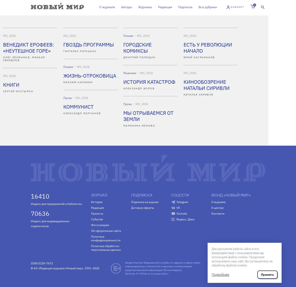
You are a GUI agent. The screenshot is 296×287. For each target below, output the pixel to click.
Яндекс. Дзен (185, 219)
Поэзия (128, 35)
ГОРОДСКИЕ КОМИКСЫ (137, 47)
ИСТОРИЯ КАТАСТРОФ (149, 82)
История (96, 202)
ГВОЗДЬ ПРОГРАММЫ (88, 44)
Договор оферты (142, 208)
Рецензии (129, 73)
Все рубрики (208, 7)
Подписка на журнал (145, 202)
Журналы (145, 7)
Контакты (217, 213)
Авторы (126, 7)
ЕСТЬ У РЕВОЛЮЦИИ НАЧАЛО (208, 47)
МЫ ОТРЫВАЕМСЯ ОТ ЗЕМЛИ (148, 116)
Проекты (97, 213)
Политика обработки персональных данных (106, 248)
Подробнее (220, 275)
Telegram (182, 202)
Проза (67, 98)
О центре (217, 208)
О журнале (107, 7)
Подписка (185, 7)
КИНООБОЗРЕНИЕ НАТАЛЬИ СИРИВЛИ (207, 85)
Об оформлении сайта (106, 231)
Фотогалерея (100, 225)
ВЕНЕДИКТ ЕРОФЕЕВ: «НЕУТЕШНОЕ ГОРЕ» (28, 47)
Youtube (181, 213)
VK (178, 208)
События (97, 219)
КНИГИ (11, 84)
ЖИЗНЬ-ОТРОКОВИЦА (89, 75)
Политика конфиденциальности (105, 238)
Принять (267, 275)
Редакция (165, 7)
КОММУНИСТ (78, 106)
